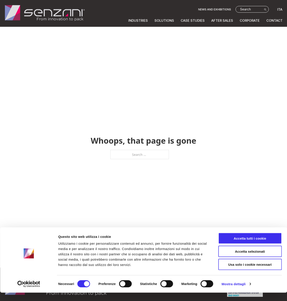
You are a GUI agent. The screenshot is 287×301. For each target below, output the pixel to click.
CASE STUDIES (193, 20)
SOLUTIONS (164, 20)
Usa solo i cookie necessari (250, 273)
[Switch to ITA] (278, 9)
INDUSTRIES (138, 20)
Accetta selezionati (250, 260)
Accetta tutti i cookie (250, 247)
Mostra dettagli (233, 292)
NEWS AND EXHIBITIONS (214, 9)
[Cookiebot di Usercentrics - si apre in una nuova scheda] (28, 292)
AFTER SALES (222, 20)
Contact (274, 20)
